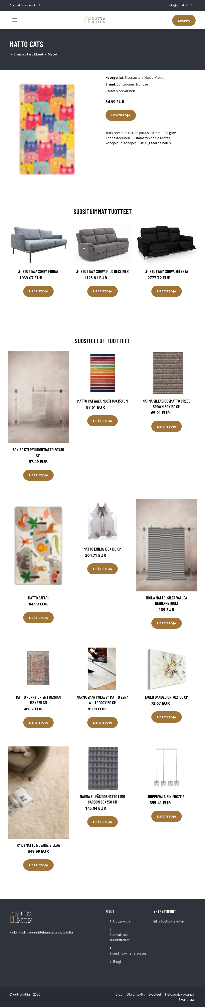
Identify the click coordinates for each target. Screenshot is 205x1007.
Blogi (117, 961)
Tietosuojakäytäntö (179, 994)
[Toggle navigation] (14, 20)
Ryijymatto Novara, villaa (38, 845)
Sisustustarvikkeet (28, 54)
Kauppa (184, 20)
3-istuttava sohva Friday (38, 271)
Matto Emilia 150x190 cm (102, 548)
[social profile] (39, 5)
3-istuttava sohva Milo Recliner (102, 271)
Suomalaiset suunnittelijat (120, 937)
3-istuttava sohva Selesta (166, 271)
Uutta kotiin (122, 921)
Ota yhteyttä (136, 994)
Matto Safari (38, 597)
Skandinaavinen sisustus (128, 953)
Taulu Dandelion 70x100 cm (166, 697)
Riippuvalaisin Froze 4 (166, 796)
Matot (53, 54)
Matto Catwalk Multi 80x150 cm (102, 400)
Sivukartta (186, 999)
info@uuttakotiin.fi (180, 5)
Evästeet (154, 994)
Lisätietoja (120, 115)
